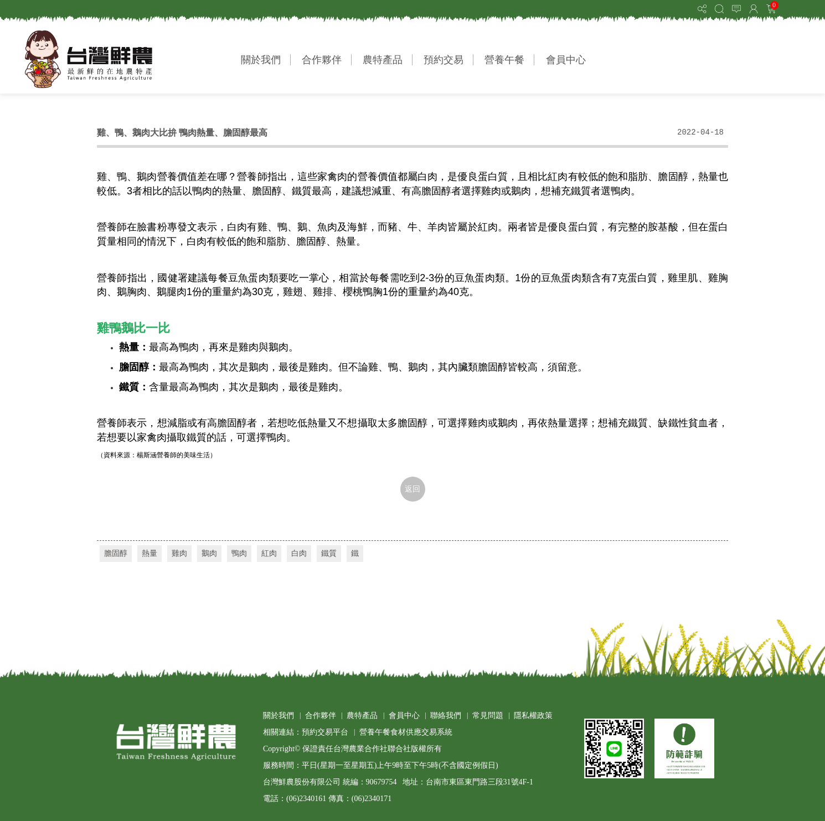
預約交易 (443, 59)
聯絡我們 (445, 715)
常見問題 (487, 715)
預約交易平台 (325, 732)
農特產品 (383, 59)
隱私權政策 (533, 715)
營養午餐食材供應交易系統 (405, 732)
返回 (412, 489)
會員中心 (566, 59)
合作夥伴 (322, 59)
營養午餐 (504, 59)
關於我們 (261, 59)
